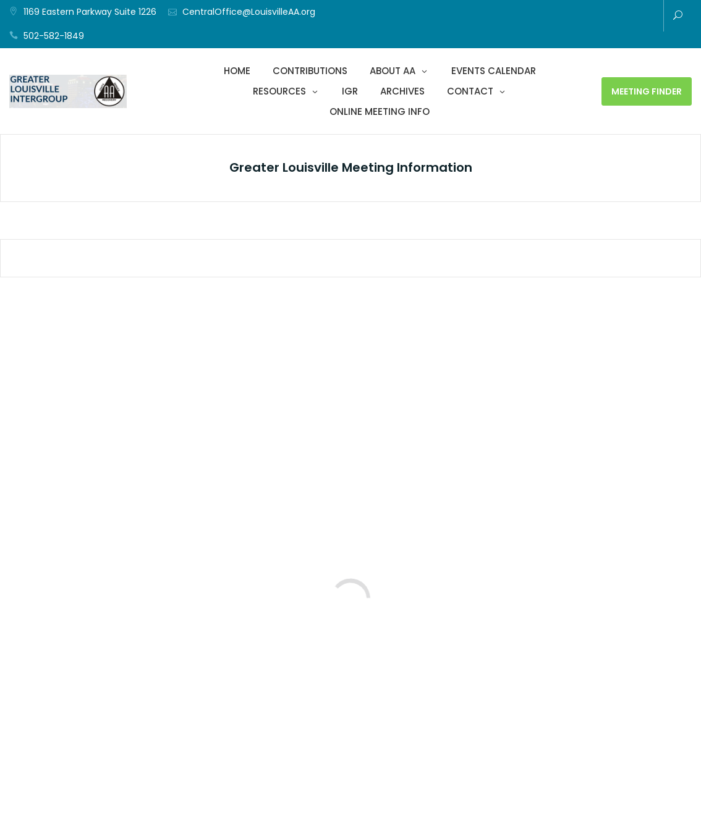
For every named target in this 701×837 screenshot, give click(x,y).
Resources (279, 91)
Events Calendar (493, 70)
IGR (350, 91)
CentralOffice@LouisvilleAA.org (248, 12)
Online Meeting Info (379, 111)
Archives (402, 91)
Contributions (310, 70)
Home (237, 70)
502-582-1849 (53, 36)
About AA (392, 70)
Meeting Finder (646, 91)
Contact (470, 91)
